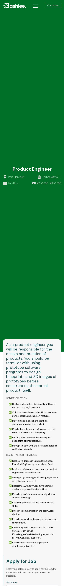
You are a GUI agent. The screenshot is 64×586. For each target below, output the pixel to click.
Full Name (12, 582)
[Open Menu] (35, 6)
